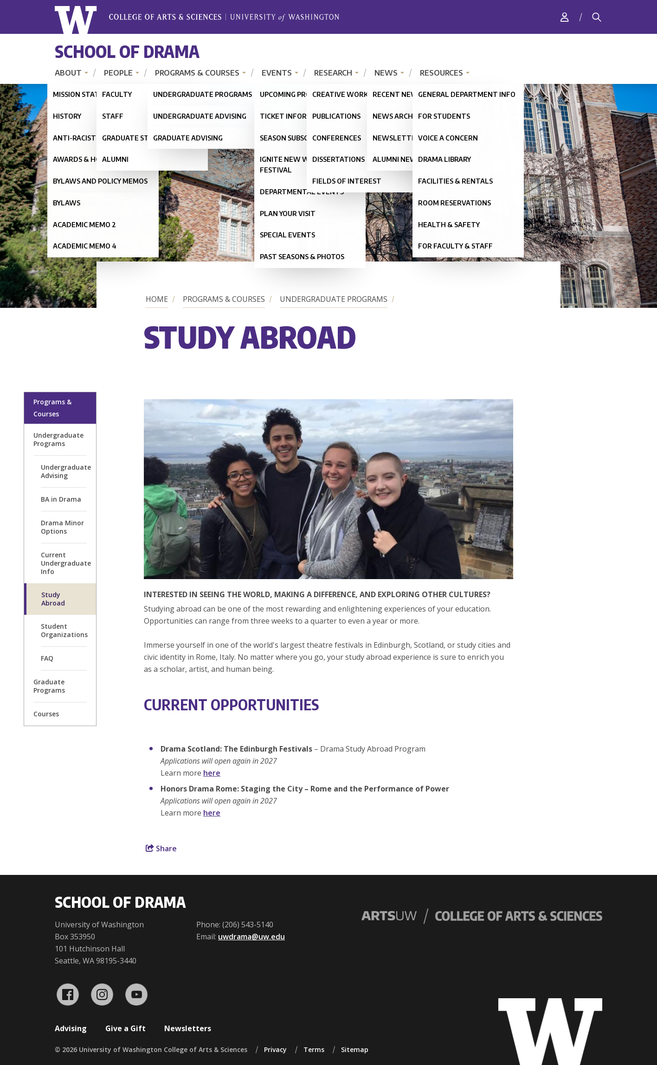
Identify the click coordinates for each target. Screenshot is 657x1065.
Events (277, 72)
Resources (441, 72)
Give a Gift (125, 1028)
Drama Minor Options (62, 527)
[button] (328, 576)
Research (333, 72)
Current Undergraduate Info (66, 563)
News (386, 72)
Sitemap (354, 1049)
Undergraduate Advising (66, 471)
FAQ (47, 658)
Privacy (275, 1049)
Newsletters (187, 1028)
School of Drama (127, 51)
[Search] (596, 17)
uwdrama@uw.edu (251, 936)
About (68, 72)
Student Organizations (64, 630)
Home (157, 299)
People (118, 72)
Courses (46, 713)
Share (161, 848)
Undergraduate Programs (333, 299)
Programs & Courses (197, 72)
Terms (313, 1049)
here (211, 773)
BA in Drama (61, 499)
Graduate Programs (49, 686)
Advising (71, 1028)
